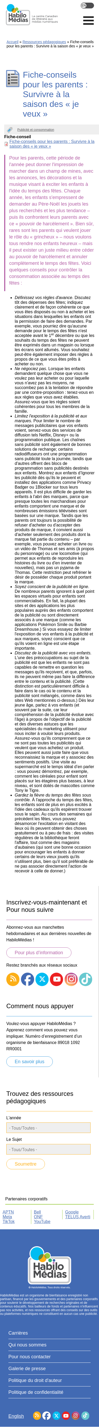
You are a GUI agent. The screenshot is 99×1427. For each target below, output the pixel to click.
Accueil (12, 42)
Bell (37, 1212)
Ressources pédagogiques (44, 42)
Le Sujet (14, 1139)
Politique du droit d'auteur (35, 1380)
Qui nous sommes (27, 1345)
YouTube (42, 1221)
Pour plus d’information (39, 952)
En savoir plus (29, 1061)
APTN (8, 1212)
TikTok (9, 1221)
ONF (38, 1217)
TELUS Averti (77, 1217)
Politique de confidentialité (35, 1392)
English (87, 5)
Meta (7, 1217)
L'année (13, 1118)
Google (72, 1212)
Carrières (18, 1333)
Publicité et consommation (35, 130)
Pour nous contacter (29, 1356)
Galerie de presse (27, 1368)
